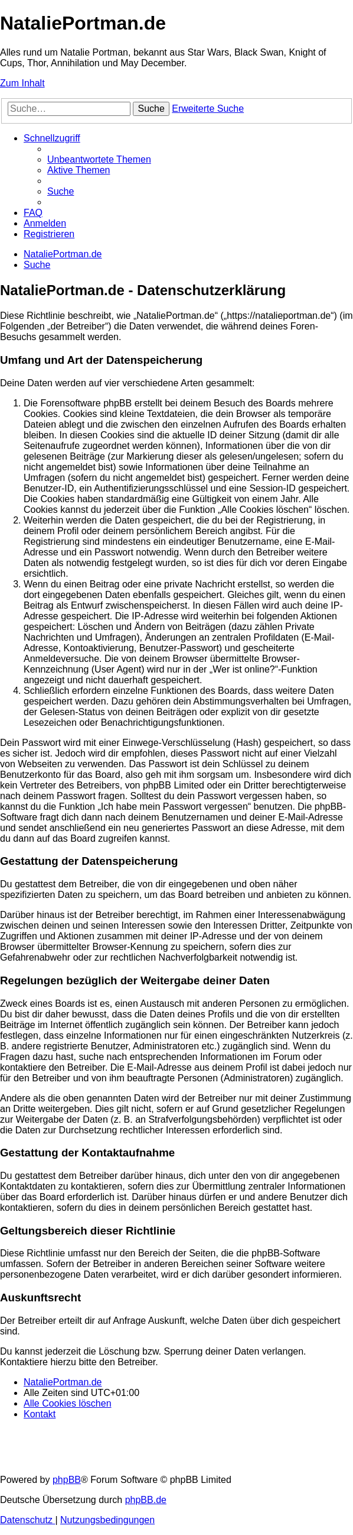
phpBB (67, 1480)
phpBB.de (145, 1500)
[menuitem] (99, 159)
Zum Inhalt (22, 83)
